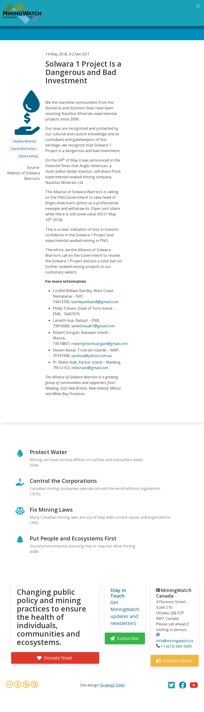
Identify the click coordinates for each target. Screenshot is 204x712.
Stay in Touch (118, 593)
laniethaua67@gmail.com (93, 325)
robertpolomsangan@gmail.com (99, 343)
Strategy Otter (112, 685)
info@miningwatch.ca (174, 640)
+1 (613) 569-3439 (176, 646)
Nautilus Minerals (24, 141)
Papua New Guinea (23, 149)
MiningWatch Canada (173, 593)
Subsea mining (28, 156)
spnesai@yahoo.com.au (91, 355)
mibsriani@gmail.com (89, 367)
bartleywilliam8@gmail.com (94, 301)
